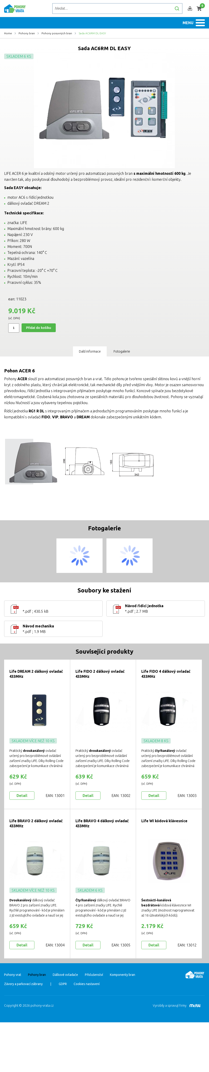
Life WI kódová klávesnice (164, 859)
